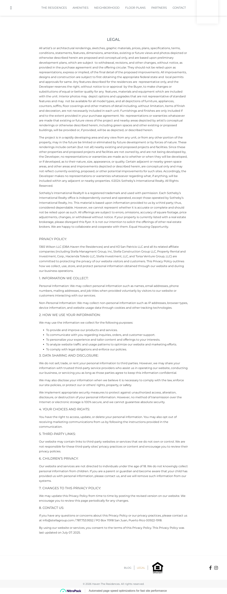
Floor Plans (135, 7)
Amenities (80, 7)
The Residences (54, 7)
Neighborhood (107, 7)
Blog (127, 567)
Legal (141, 567)
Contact (179, 7)
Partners (159, 7)
